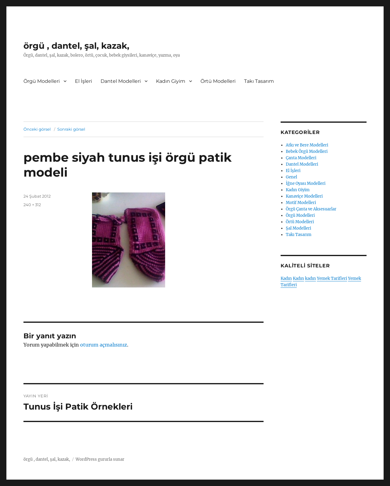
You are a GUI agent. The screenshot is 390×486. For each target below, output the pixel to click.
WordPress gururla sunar (100, 459)
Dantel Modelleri (121, 81)
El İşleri (83, 81)
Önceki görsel (37, 129)
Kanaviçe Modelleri (304, 196)
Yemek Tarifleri (332, 278)
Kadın (286, 278)
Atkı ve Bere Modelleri (307, 145)
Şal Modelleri (298, 228)
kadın (310, 278)
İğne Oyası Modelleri (305, 183)
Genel (291, 177)
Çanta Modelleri (301, 157)
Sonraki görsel (71, 129)
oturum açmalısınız (103, 345)
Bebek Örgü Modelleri (307, 151)
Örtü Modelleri (218, 81)
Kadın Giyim (170, 81)
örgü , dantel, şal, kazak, (76, 45)
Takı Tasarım (259, 81)
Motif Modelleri (301, 202)
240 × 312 (32, 204)
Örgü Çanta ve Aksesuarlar (311, 209)
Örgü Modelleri (41, 81)
